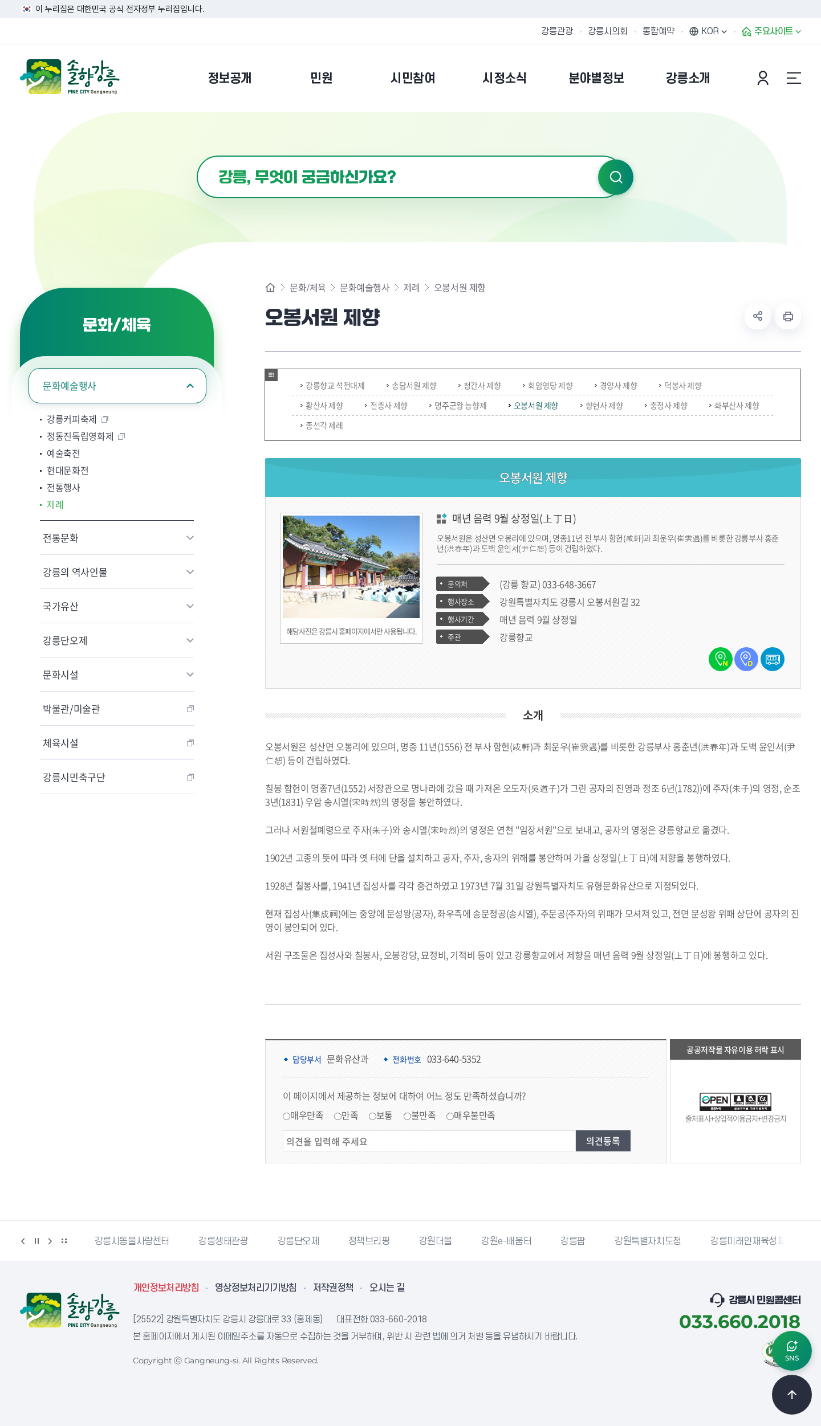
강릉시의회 (608, 31)
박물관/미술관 (71, 708)
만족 (350, 1115)
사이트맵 (793, 78)
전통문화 (61, 537)
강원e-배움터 (506, 1241)
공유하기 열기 (758, 316)
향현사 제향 (601, 405)
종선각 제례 (321, 425)
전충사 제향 (386, 405)
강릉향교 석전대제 (332, 385)
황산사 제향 (321, 405)
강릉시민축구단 (74, 777)
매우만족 (306, 1115)
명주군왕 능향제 (457, 405)
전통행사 (63, 487)
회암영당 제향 (547, 385)
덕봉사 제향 (680, 385)
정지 (36, 1241)
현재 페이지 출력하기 (788, 316)
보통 (384, 1115)
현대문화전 (67, 470)
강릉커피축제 (72, 418)
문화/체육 (308, 287)
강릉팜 (573, 1241)
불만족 (423, 1115)
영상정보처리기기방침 (256, 1288)
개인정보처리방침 (166, 1288)
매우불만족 (474, 1115)
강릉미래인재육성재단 (752, 1241)
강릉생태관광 (223, 1241)
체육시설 (61, 743)
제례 (55, 504)
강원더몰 (435, 1241)
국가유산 (61, 606)
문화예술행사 (69, 385)
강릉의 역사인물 (75, 572)
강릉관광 (557, 31)
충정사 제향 (666, 405)
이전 (23, 1241)
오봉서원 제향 (533, 405)
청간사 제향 (479, 385)
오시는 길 (387, 1288)
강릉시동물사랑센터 (132, 1241)
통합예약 (658, 31)
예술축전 (63, 453)
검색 (615, 177)
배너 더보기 (64, 1241)
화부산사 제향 (734, 405)
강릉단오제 (65, 640)
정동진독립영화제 (80, 436)
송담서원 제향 (411, 385)
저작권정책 (333, 1288)
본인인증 (764, 78)
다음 (50, 1241)
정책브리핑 (369, 1241)
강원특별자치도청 (648, 1241)
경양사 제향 (616, 385)
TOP (792, 1395)
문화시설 (61, 674)
